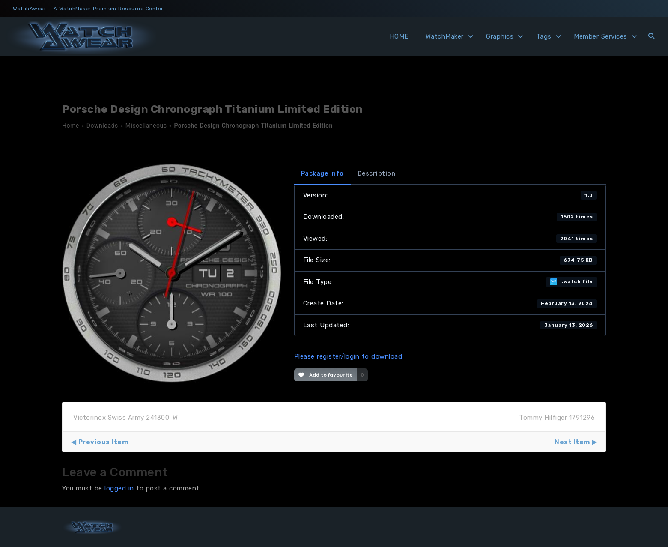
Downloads (102, 125)
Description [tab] (377, 173)
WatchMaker (445, 36)
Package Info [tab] (322, 173)
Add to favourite (325, 375)
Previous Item (103, 442)
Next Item (572, 442)
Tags (544, 36)
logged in (119, 488)
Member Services (600, 36)
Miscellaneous (146, 125)
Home (70, 125)
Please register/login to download (348, 356)
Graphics (499, 36)
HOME (399, 36)
